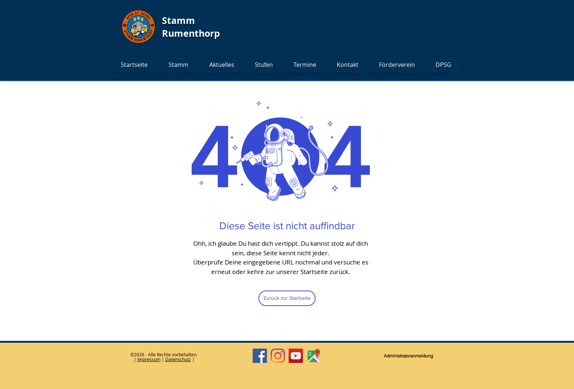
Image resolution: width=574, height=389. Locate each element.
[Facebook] (260, 356)
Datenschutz (178, 359)
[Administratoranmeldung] (408, 356)
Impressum (148, 359)
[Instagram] (278, 356)
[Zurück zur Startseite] (287, 298)
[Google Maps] (314, 356)
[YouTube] (296, 356)
